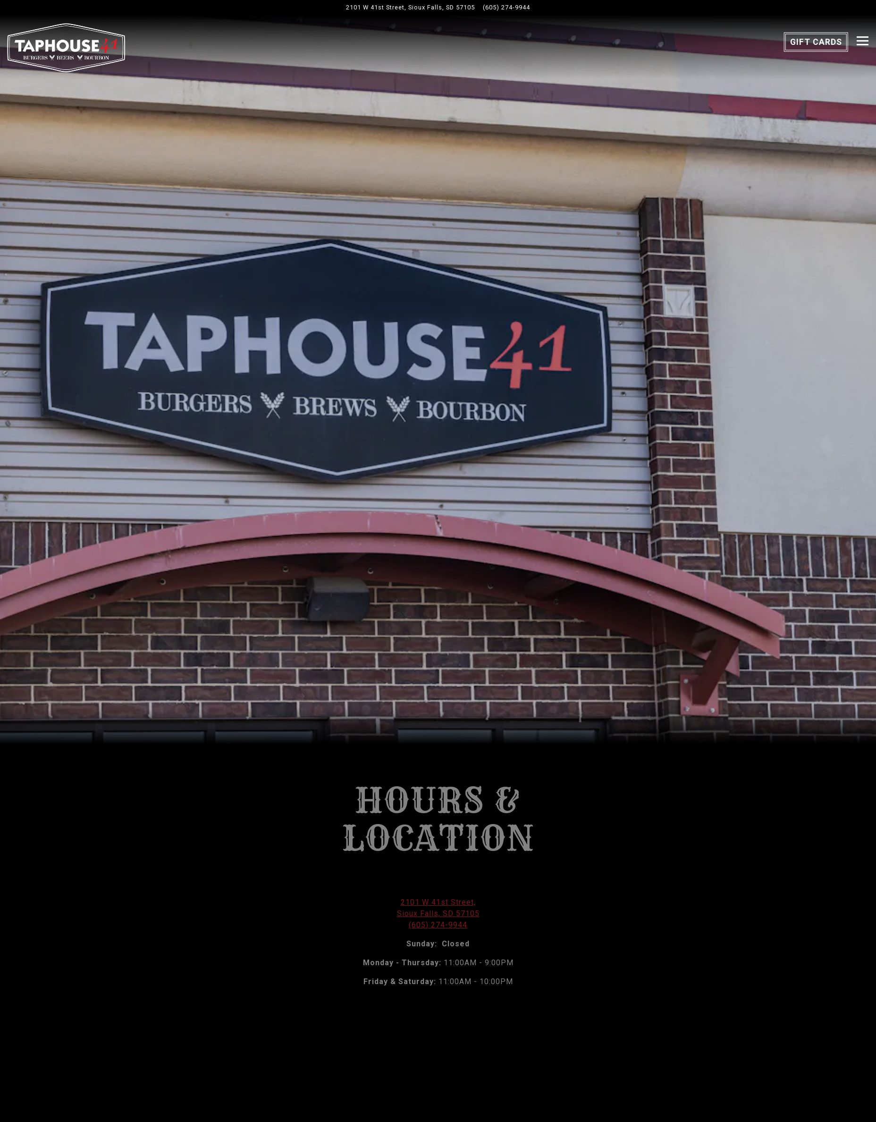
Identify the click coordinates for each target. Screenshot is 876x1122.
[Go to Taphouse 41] (410, 7)
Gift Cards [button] (816, 42)
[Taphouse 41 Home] (66, 47)
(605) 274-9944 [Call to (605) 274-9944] (506, 7)
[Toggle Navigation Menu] (862, 41)
